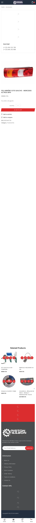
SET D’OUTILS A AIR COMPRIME (6, 368)
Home (2, 7)
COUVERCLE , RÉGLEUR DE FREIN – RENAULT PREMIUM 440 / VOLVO (26, 392)
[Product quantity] (18, 105)
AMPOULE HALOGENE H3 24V (26, 368)
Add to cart (18, 110)
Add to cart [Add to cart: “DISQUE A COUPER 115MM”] (7, 381)
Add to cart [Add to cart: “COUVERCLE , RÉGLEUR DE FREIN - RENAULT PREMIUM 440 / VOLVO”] (25, 381)
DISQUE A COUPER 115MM (8, 391)
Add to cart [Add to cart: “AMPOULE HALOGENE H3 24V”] (25, 357)
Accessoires (9, 7)
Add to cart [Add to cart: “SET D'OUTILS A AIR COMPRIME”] (7, 357)
